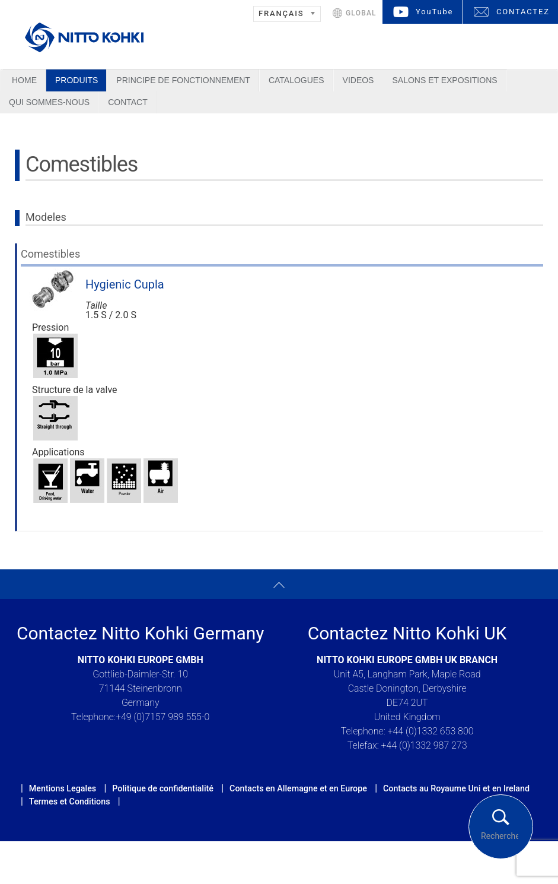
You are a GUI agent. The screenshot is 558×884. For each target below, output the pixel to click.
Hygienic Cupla (124, 284)
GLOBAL (361, 13)
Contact (128, 102)
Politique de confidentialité (162, 788)
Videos (358, 80)
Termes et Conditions (69, 801)
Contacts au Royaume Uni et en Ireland (456, 788)
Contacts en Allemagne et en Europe (298, 788)
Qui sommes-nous (49, 102)
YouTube (434, 11)
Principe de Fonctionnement (183, 80)
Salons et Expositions (444, 80)
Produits (76, 80)
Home (24, 80)
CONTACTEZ (523, 11)
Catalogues (296, 80)
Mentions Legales (62, 788)
